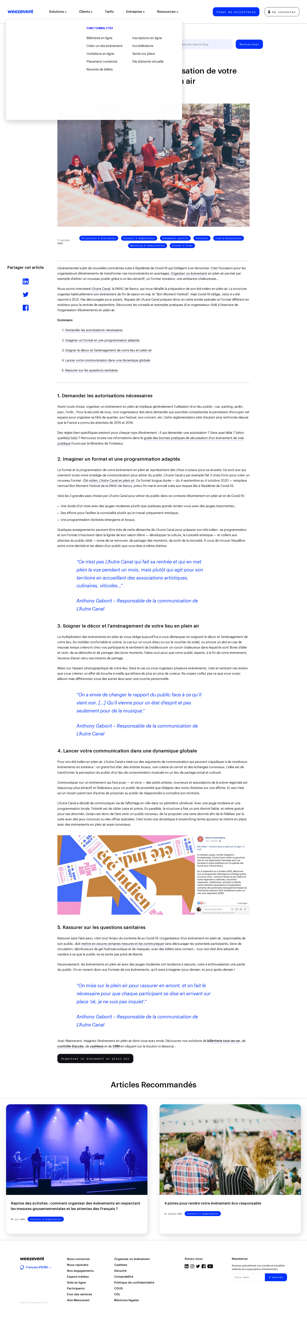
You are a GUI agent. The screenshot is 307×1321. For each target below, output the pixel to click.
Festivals (202, 238)
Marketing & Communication (147, 245)
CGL (117, 1294)
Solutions (58, 11)
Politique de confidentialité (134, 1282)
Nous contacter (78, 1259)
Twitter (198, 1266)
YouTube (210, 1266)
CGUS (118, 1288)
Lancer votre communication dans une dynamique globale (107, 360)
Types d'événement (132, 44)
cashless (97, 1046)
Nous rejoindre (77, 1265)
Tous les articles (62, 44)
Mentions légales (126, 1300)
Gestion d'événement (97, 44)
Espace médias (78, 1276)
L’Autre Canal (100, 288)
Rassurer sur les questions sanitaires (91, 370)
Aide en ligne (76, 1282)
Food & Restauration (229, 238)
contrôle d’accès (70, 1046)
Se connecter (281, 12)
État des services (79, 1294)
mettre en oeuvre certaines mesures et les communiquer (122, 943)
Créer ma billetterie (236, 12)
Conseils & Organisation (139, 238)
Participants (76, 1288)
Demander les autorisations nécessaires (94, 330)
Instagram (192, 1266)
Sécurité (120, 1270)
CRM (116, 1046)
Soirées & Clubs (182, 245)
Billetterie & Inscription (99, 238)
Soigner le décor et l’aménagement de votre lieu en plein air (108, 350)
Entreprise (135, 11)
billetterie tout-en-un (223, 1041)
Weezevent (20, 12)
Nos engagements (80, 1270)
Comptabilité (123, 1276)
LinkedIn (187, 1266)
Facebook (204, 1266)
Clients (86, 11)
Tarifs (109, 11)
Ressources (167, 11)
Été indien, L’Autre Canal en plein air (109, 480)
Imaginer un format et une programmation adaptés (102, 340)
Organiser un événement (189, 273)
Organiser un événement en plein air (95, 1058)
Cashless (120, 1265)
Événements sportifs (175, 238)
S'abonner (276, 1277)
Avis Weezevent (78, 1300)
